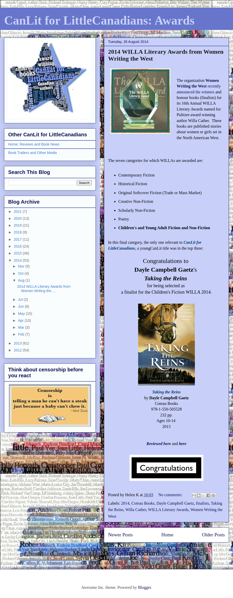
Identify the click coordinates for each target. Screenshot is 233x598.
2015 (18, 253)
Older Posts (213, 534)
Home (167, 534)
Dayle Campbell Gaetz (175, 503)
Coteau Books (142, 503)
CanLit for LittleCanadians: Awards (99, 20)
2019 (18, 225)
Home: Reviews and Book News (33, 144)
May (22, 314)
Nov (21, 266)
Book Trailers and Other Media (32, 153)
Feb (21, 334)
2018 (18, 232)
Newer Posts (120, 534)
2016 (18, 246)
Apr (21, 320)
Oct (21, 273)
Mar (21, 327)
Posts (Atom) (178, 554)
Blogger (144, 587)
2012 (18, 350)
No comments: (170, 495)
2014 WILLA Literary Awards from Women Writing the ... (43, 288)
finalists (202, 503)
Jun (21, 306)
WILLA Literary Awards (168, 509)
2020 (18, 218)
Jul (21, 299)
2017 (18, 239)
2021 (18, 211)
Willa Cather (135, 509)
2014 (125, 503)
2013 (18, 343)
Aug (21, 280)
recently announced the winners (199, 86)
